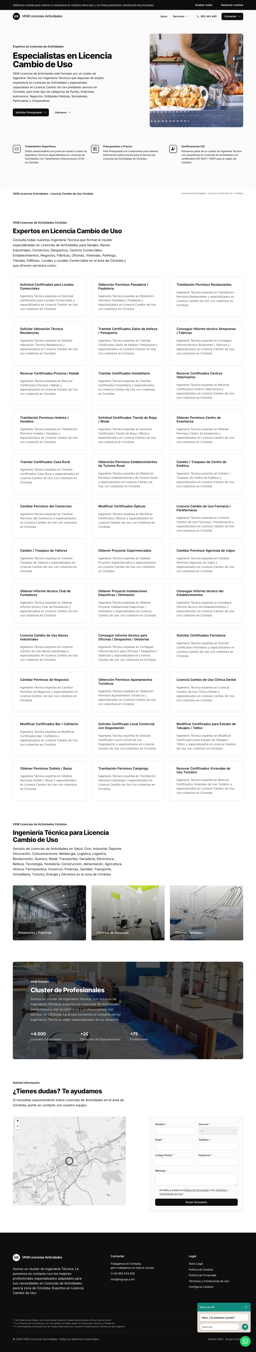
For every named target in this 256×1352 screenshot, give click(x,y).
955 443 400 (207, 16)
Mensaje (161, 1170)
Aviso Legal (196, 1263)
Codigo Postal (164, 1155)
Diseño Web (215, 1339)
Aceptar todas (203, 4)
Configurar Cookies (201, 1286)
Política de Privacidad (196, 1190)
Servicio (204, 1124)
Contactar (232, 16)
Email (159, 1139)
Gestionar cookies (232, 4)
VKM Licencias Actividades (37, 16)
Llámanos (63, 112)
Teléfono (205, 1139)
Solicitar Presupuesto (31, 112)
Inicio (164, 16)
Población (205, 1155)
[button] (69, 1161)
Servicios (180, 16)
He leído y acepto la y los (193, 1192)
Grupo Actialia (234, 1339)
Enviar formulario (196, 1202)
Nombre (161, 1124)
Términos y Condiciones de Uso (209, 1281)
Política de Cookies (201, 1269)
